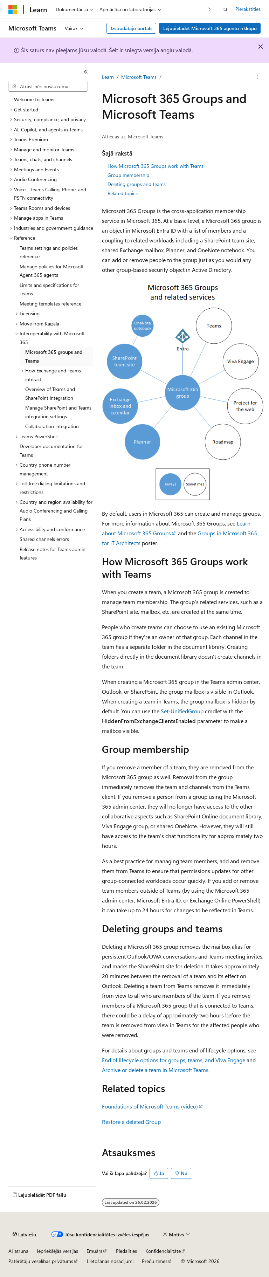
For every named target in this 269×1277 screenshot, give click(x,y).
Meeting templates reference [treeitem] (50, 303)
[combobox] (48, 86)
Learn (108, 77)
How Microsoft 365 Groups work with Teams (156, 166)
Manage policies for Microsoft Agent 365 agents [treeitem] (52, 271)
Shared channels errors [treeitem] (44, 539)
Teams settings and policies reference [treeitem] (49, 252)
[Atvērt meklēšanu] (226, 9)
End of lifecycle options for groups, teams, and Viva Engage (173, 1060)
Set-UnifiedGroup (182, 711)
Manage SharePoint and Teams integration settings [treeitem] (58, 412)
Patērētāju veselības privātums (40, 1261)
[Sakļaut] (85, 72)
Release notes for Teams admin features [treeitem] (52, 553)
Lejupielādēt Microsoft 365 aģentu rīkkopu (210, 28)
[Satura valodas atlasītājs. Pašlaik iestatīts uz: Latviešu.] (24, 1234)
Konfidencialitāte (163, 1251)
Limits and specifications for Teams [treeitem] (49, 289)
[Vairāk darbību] (257, 77)
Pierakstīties (248, 9)
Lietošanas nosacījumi (110, 1261)
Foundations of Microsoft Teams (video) (150, 1106)
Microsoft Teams (139, 77)
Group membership (128, 175)
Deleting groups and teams (137, 184)
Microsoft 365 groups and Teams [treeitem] (53, 356)
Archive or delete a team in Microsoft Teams (155, 1069)
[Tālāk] (210, 9)
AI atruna (18, 1251)
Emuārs (94, 1251)
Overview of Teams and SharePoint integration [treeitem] (50, 393)
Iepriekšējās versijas (57, 1251)
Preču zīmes (154, 1261)
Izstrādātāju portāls (131, 28)
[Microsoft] (13, 9)
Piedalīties (126, 1251)
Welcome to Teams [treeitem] (34, 99)
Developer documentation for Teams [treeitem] (51, 450)
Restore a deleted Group (131, 1121)
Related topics (123, 193)
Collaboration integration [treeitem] (52, 426)
